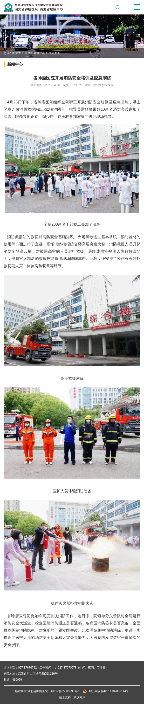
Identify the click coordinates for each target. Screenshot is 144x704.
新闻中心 (39, 53)
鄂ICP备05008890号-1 (65, 691)
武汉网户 (79, 697)
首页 (27, 53)
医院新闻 (54, 53)
